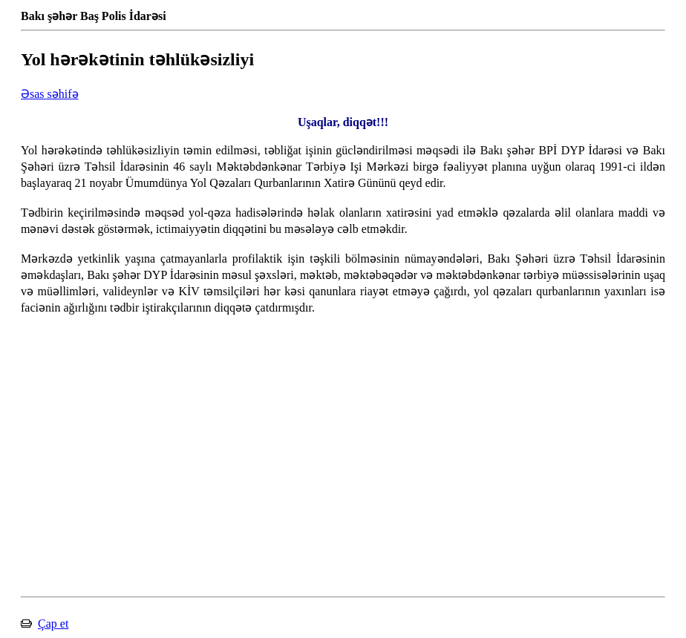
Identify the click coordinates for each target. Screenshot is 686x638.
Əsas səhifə (50, 94)
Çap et (53, 623)
